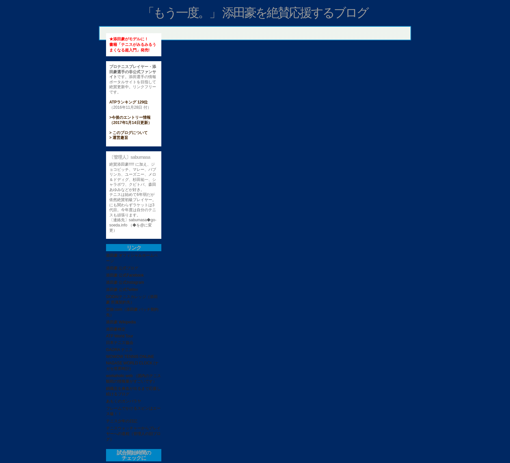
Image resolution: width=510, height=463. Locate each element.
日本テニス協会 (119, 342)
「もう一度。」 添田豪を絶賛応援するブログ (255, 13)
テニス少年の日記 (121, 421)
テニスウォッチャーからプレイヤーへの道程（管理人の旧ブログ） (133, 434)
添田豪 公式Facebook (125, 275)
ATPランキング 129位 (128, 102)
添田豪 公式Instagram (125, 282)
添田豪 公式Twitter (122, 289)
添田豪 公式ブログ (122, 268)
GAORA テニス (119, 349)
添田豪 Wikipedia (121, 322)
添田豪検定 (116, 329)
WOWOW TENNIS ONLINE (130, 356)
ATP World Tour (119, 336)
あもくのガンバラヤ (123, 401)
